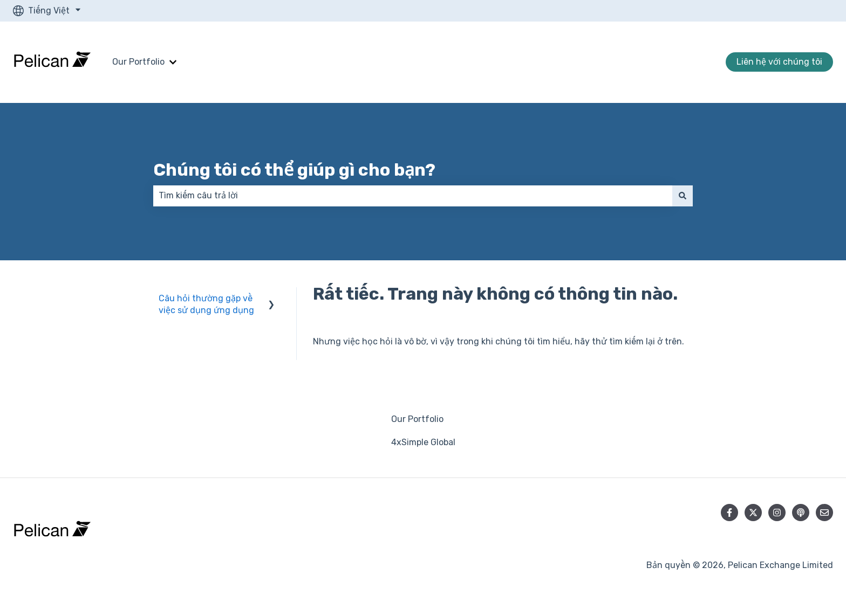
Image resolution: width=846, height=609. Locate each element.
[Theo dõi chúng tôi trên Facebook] (729, 512)
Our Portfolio (138, 62)
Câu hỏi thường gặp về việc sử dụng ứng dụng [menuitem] (206, 304)
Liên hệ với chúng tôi (779, 62)
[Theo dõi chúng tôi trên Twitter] (753, 512)
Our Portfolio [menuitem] (417, 419)
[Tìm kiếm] (682, 195)
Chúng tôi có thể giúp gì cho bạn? (294, 170)
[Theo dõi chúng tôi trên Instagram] (777, 512)
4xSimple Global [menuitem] (423, 442)
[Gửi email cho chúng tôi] (824, 512)
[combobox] (412, 195)
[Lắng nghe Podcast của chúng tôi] (800, 512)
